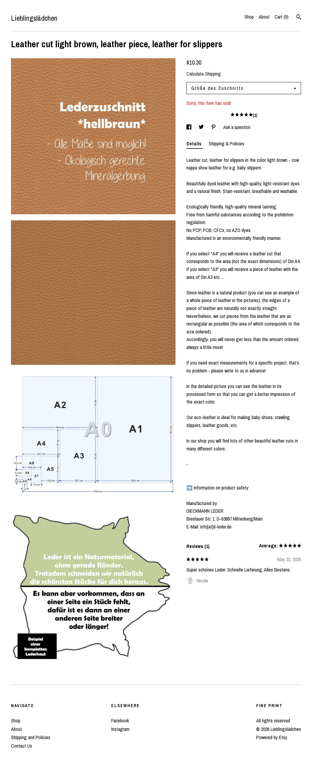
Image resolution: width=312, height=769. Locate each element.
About (264, 16)
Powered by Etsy (271, 737)
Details (194, 143)
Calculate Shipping (203, 73)
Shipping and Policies (30, 737)
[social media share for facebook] (189, 127)
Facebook (120, 720)
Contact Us (21, 745)
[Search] (298, 17)
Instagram (120, 729)
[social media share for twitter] (202, 127)
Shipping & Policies (226, 143)
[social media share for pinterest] (214, 127)
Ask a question (236, 127)
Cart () (282, 16)
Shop (249, 16)
